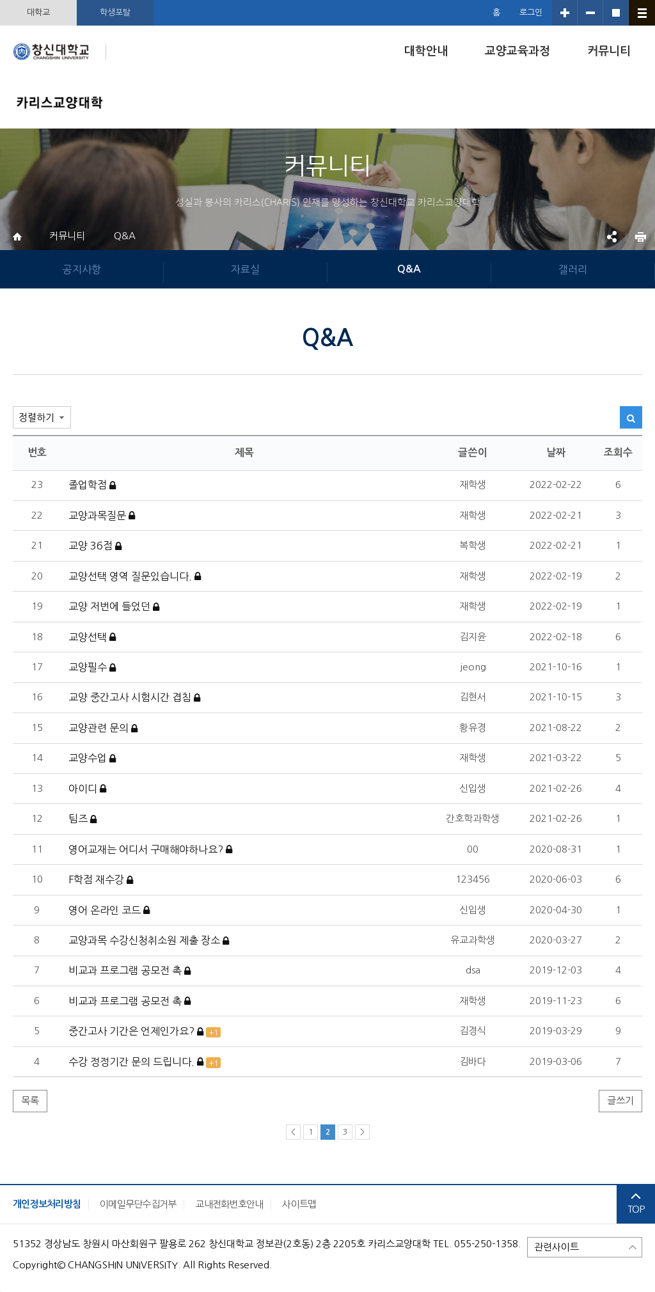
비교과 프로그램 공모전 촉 (129, 971)
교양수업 (92, 758)
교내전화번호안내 (229, 1204)
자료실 (245, 269)
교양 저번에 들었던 (113, 607)
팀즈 (82, 819)
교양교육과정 (517, 51)
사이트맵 (299, 1204)
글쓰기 (620, 1100)
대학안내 (426, 51)
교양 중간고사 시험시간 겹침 (134, 698)
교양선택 (92, 637)
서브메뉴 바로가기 (0, 0)
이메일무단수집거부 (138, 1204)
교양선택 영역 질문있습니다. (134, 577)
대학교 (38, 12)
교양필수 (92, 668)
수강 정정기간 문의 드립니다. (144, 1062)
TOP (636, 1204)
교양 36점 (95, 546)
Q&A (125, 235)
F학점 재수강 (100, 880)
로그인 (530, 12)
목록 (30, 1100)
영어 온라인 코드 (109, 911)
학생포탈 (115, 12)
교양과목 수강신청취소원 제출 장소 (148, 941)
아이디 (87, 789)
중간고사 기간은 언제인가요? (144, 1031)
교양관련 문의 (103, 728)
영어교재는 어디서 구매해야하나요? (150, 850)
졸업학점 (92, 485)
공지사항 (82, 269)
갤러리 (572, 269)
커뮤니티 (609, 51)
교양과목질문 (101, 516)
